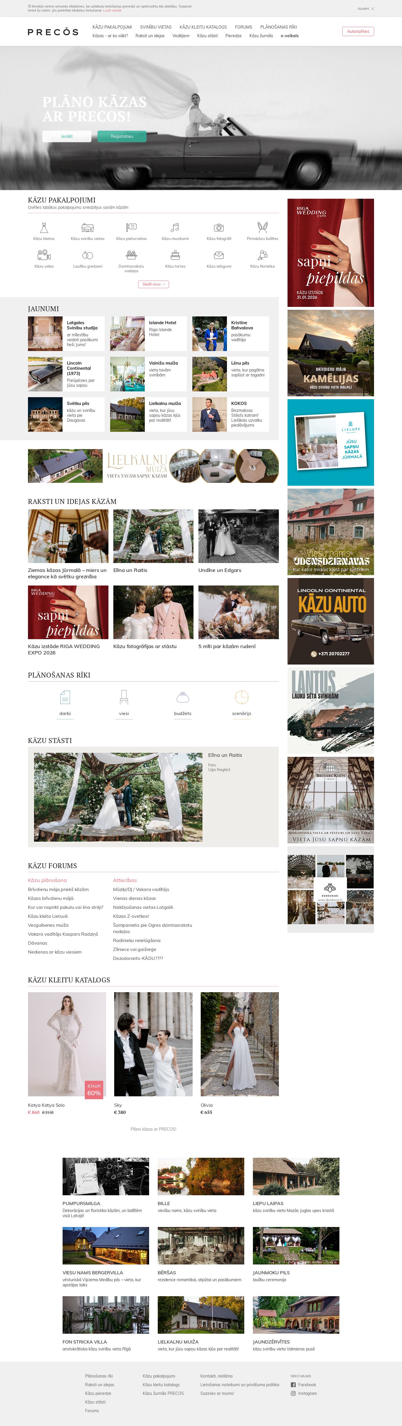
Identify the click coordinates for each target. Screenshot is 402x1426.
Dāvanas (37, 943)
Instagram (307, 1393)
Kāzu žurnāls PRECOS (163, 1393)
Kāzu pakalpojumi (159, 1376)
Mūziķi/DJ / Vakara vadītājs (141, 889)
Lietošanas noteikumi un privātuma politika (239, 1384)
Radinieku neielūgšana (137, 940)
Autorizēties (358, 31)
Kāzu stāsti (207, 35)
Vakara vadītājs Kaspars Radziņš (63, 934)
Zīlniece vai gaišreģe (134, 949)
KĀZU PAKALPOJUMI (112, 27)
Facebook (307, 1384)
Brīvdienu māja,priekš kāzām (58, 889)
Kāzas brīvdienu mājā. (51, 898)
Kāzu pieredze (98, 1393)
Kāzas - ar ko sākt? (110, 35)
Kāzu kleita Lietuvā (48, 916)
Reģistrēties (122, 136)
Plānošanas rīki (99, 1376)
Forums (92, 1410)
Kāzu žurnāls (261, 35)
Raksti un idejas (150, 35)
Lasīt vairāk (112, 10)
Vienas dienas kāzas (134, 898)
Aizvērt (363, 8)
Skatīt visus (151, 284)
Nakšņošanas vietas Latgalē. (143, 907)
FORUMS (243, 27)
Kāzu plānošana (47, 880)
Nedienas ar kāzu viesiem (55, 952)
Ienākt (67, 136)
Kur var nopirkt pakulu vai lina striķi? (65, 907)
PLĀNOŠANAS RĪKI (278, 27)
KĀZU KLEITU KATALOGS (203, 27)
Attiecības (125, 880)
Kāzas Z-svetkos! (131, 916)
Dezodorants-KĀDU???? (138, 958)
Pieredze (234, 35)
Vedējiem (180, 35)
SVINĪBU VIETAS (156, 27)
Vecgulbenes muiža (48, 925)
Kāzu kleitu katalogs (161, 1384)
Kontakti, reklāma (216, 1376)
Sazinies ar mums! (217, 1393)
